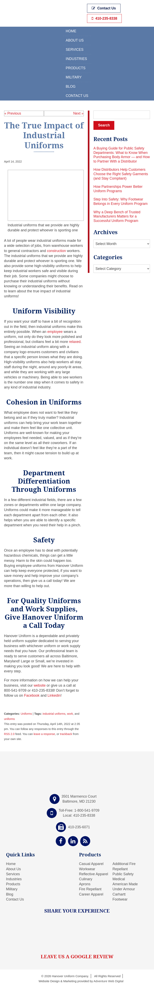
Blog (70, 86)
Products (75, 67)
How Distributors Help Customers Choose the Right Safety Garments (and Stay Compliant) (121, 173)
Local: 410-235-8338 (78, 815)
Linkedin (54, 695)
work (71, 713)
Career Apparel (91, 894)
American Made (125, 883)
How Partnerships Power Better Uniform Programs (118, 188)
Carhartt (119, 894)
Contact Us (104, 8)
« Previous (12, 113)
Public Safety (123, 873)
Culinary (85, 878)
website (39, 685)
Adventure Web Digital (109, 980)
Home (70, 30)
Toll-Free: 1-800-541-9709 (79, 810)
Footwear (120, 899)
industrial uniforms (54, 713)
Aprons (84, 883)
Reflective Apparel (93, 873)
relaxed (75, 341)
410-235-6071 (79, 826)
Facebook (31, 695)
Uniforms (26, 713)
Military (73, 77)
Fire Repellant (90, 889)
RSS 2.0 (9, 733)
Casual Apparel (91, 863)
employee (55, 331)
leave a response (45, 733)
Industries (76, 58)
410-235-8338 (105, 17)
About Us (74, 40)
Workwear (87, 868)
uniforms (9, 718)
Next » (78, 113)
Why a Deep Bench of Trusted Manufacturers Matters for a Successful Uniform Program (117, 216)
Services (74, 49)
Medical (118, 878)
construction (56, 250)
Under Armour (123, 889)
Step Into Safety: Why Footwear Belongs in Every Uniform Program (121, 201)
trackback (67, 733)
